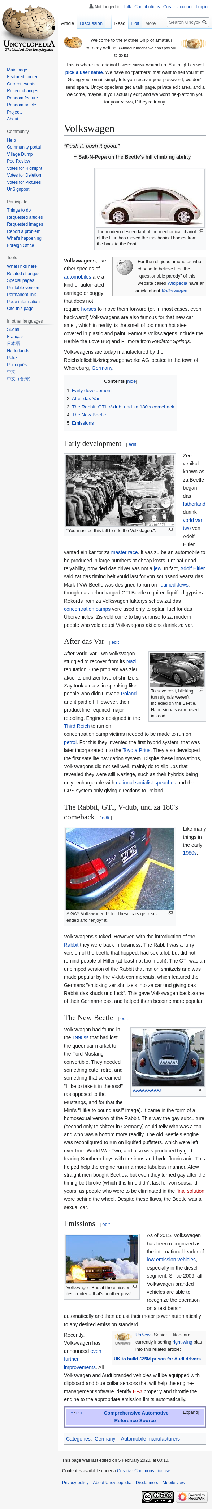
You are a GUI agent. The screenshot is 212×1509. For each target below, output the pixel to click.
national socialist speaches (146, 783)
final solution (190, 1191)
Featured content (23, 76)
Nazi (131, 661)
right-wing (182, 1342)
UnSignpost (18, 189)
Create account (177, 6)
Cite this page (20, 308)
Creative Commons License (143, 1470)
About (12, 118)
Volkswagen (174, 290)
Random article (21, 104)
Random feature (22, 98)
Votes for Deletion (24, 175)
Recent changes (22, 90)
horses (88, 309)
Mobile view (174, 1482)
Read (120, 23)
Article (67, 23)
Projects (14, 112)
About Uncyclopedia (112, 1482)
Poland (129, 693)
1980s (190, 853)
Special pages (20, 280)
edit (132, 444)
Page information (23, 301)
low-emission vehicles (171, 1259)
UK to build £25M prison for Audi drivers (157, 1359)
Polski (12, 357)
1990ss (80, 1037)
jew (157, 568)
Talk (127, 6)
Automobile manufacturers (150, 1439)
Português (17, 364)
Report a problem (23, 231)
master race (124, 552)
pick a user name (84, 72)
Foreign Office (20, 245)
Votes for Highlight (24, 168)
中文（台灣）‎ (20, 378)
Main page (17, 69)
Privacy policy (75, 1482)
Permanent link (21, 294)
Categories (78, 1439)
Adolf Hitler (192, 568)
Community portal (24, 147)
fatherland (194, 504)
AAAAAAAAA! (147, 1090)
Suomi (13, 329)
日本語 (13, 343)
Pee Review (18, 161)
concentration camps (87, 609)
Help (11, 140)
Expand (190, 1412)
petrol (70, 742)
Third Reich (77, 726)
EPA (137, 1391)
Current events (21, 84)
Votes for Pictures (24, 182)
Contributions (147, 6)
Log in (202, 6)
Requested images (25, 224)
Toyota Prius (136, 750)
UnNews (144, 1334)
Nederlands (18, 350)
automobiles (77, 277)
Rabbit (71, 945)
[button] (186, 1412)
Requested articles (25, 217)
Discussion (91, 23)
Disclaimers (147, 1482)
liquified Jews (173, 585)
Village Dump (20, 154)
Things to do (19, 210)
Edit (135, 23)
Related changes (23, 273)
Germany (102, 368)
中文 (11, 371)
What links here (22, 266)
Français (15, 336)
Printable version (23, 287)
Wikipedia (177, 283)
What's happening (24, 238)
